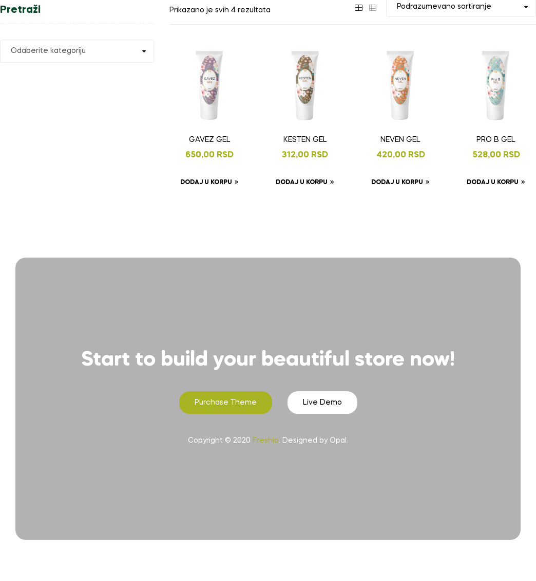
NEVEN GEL (400, 139)
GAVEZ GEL (210, 139)
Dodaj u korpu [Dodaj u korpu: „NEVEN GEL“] (397, 182)
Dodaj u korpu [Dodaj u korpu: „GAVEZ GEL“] (206, 182)
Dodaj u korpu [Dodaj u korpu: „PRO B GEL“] (493, 182)
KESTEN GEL (305, 139)
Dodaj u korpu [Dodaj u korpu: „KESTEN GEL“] (302, 182)
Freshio (266, 440)
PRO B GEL (495, 139)
